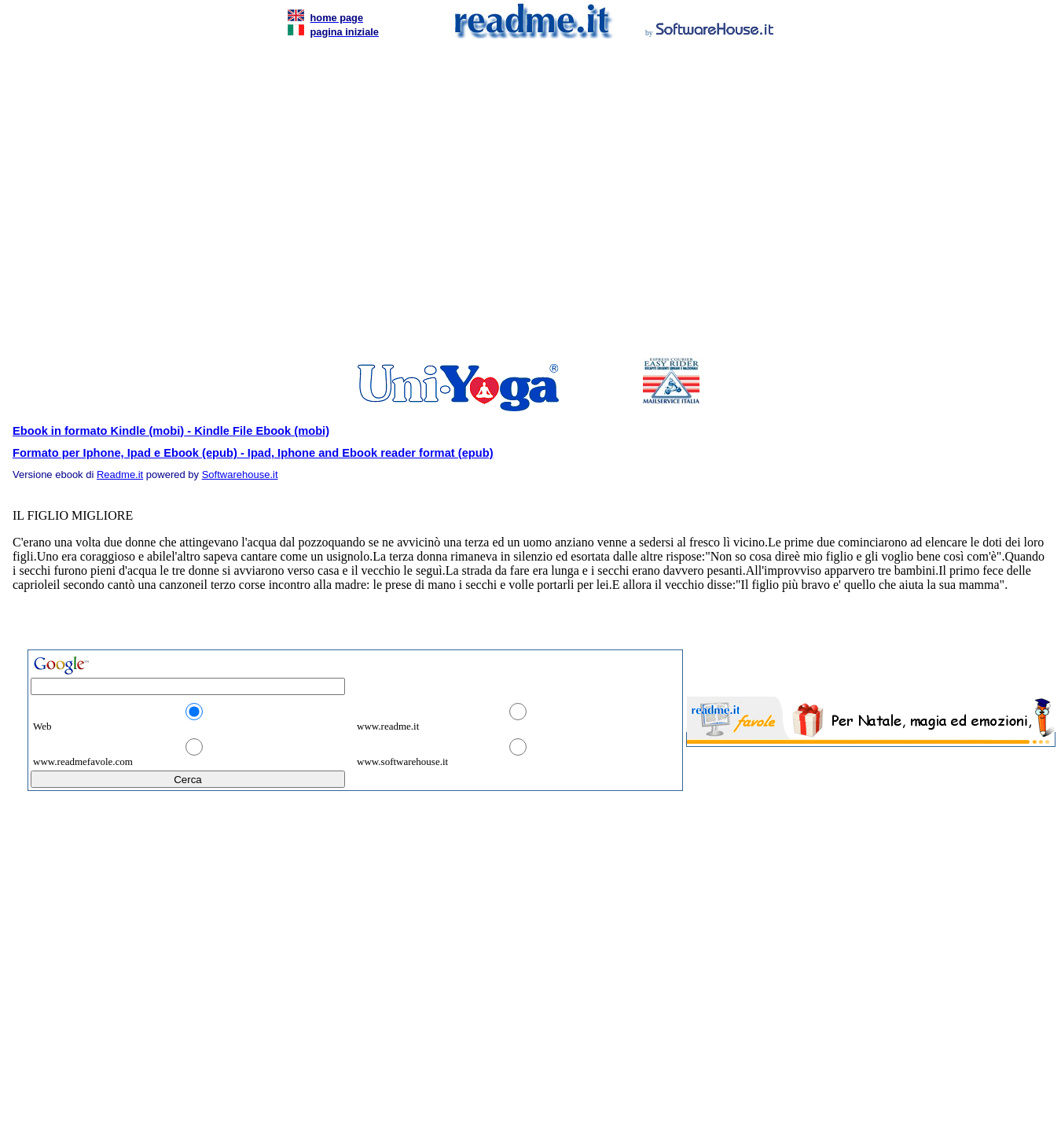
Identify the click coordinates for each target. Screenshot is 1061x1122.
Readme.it (120, 474)
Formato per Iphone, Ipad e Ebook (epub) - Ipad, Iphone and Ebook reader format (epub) (253, 453)
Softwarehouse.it (240, 474)
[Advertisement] (523, 202)
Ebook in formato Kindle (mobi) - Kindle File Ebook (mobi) (171, 431)
